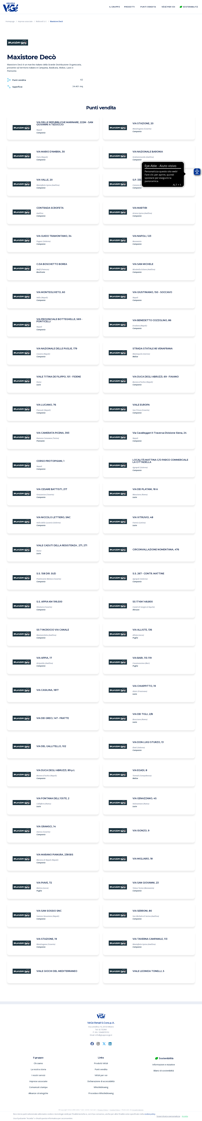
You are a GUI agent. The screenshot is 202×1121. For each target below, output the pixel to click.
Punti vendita (148, 7)
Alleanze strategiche (38, 1093)
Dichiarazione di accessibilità (100, 1081)
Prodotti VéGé (101, 1063)
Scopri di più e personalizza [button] (168, 1116)
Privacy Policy (103, 1110)
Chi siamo (38, 1063)
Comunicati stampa (38, 1087)
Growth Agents (137, 1110)
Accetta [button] (185, 1116)
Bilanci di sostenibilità (163, 1070)
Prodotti (129, 7)
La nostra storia (38, 1069)
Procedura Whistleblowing (101, 1093)
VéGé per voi (168, 7)
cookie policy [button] (149, 1114)
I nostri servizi (38, 1075)
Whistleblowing (101, 1087)
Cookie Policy (115, 1110)
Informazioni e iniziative (163, 1064)
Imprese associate (38, 1081)
